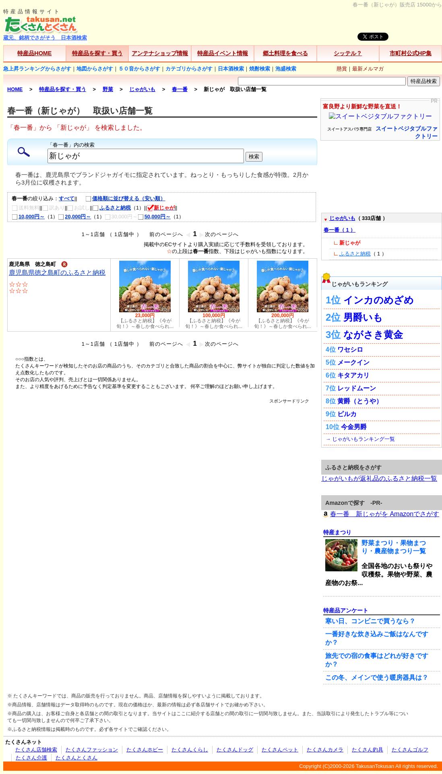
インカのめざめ (378, 300)
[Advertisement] (75, 479)
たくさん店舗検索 (36, 750)
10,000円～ (28, 217)
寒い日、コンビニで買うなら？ (370, 621)
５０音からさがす (139, 69)
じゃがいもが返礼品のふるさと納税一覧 (379, 478)
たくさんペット (280, 750)
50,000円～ (154, 217)
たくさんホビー (144, 750)
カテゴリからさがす (189, 69)
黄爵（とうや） (359, 401)
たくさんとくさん (76, 758)
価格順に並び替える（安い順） (121, 198)
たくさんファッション (92, 750)
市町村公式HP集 (411, 53)
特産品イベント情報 (222, 53)
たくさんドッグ (235, 750)
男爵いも (363, 317)
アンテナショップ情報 (160, 53)
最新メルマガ (368, 69)
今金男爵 (354, 426)
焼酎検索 (259, 69)
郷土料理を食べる (285, 53)
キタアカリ (353, 375)
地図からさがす (94, 69)
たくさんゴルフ (410, 750)
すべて (66, 198)
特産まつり (337, 532)
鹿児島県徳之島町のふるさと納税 (57, 272)
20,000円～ (74, 217)
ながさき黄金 (373, 334)
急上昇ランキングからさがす (37, 69)
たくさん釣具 (367, 750)
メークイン (353, 362)
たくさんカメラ (325, 750)
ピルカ (347, 414)
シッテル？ (348, 53)
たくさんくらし (189, 750)
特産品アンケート (345, 610)
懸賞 (342, 69)
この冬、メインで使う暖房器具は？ (376, 677)
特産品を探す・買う (97, 53)
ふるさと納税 (112, 208)
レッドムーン (356, 388)
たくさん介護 (31, 758)
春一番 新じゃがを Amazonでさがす (380, 513)
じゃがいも (342, 218)
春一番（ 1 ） (339, 230)
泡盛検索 (285, 69)
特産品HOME (34, 53)
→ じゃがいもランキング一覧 (360, 439)
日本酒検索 (231, 69)
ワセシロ (350, 349)
